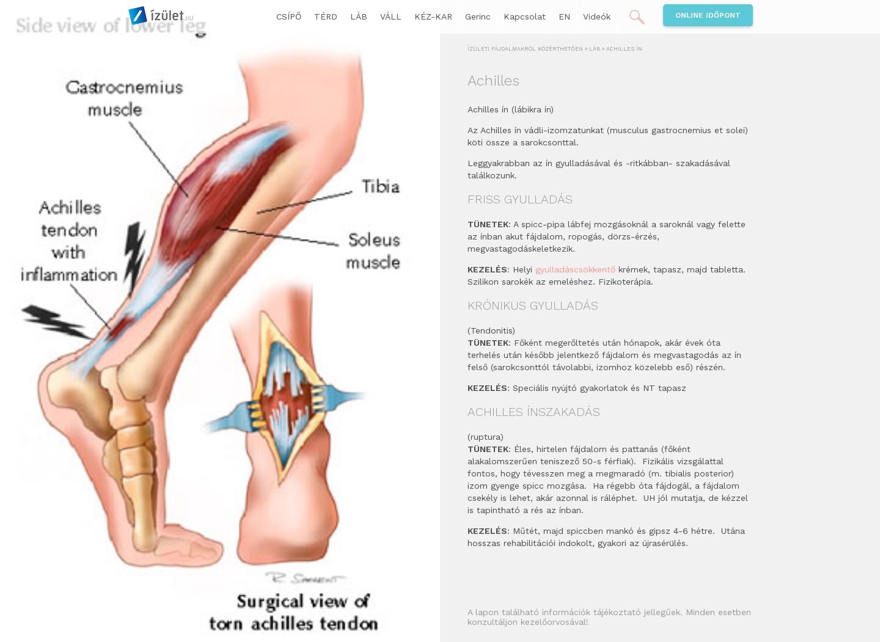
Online (708, 15)
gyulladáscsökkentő (576, 269)
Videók (596, 16)
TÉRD (325, 16)
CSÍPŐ (288, 16)
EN (564, 16)
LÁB (358, 16)
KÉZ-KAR (433, 16)
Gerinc (478, 16)
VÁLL (391, 16)
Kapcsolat (525, 16)
